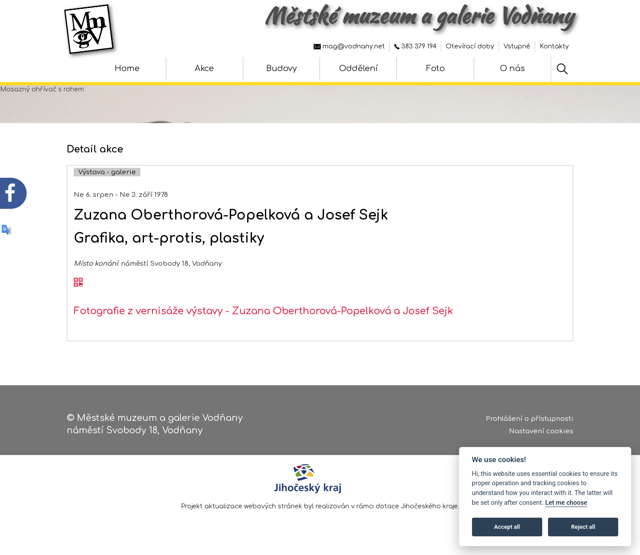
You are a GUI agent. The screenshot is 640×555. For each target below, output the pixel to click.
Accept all (507, 526)
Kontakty (554, 46)
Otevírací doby (470, 46)
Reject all (583, 526)
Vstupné (517, 46)
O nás (512, 68)
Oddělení (358, 68)
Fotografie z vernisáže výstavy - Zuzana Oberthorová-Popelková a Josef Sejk (263, 322)
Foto (435, 68)
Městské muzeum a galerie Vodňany (418, 15)
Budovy (281, 68)
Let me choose (566, 503)
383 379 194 (415, 46)
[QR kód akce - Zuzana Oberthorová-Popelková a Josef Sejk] (78, 294)
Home (127, 68)
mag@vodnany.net (349, 46)
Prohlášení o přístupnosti (529, 422)
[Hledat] (562, 69)
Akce (204, 68)
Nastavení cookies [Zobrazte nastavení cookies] (541, 434)
